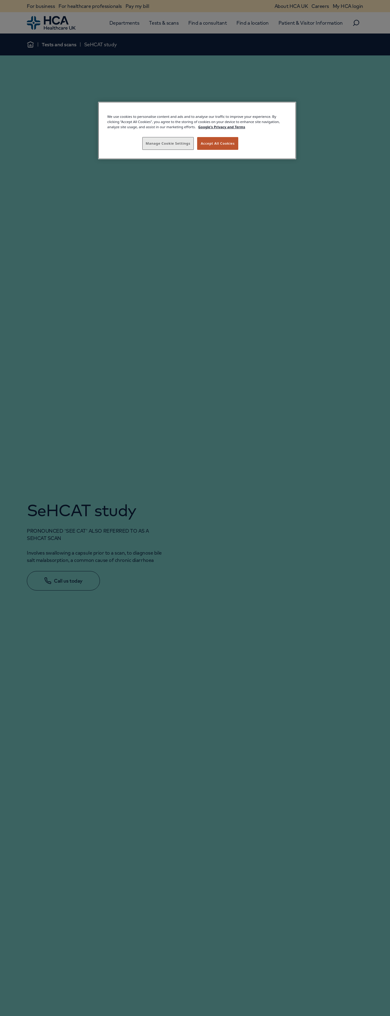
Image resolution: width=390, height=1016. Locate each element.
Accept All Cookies (218, 143)
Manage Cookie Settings (168, 143)
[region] (197, 130)
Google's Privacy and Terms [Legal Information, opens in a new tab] (221, 127)
